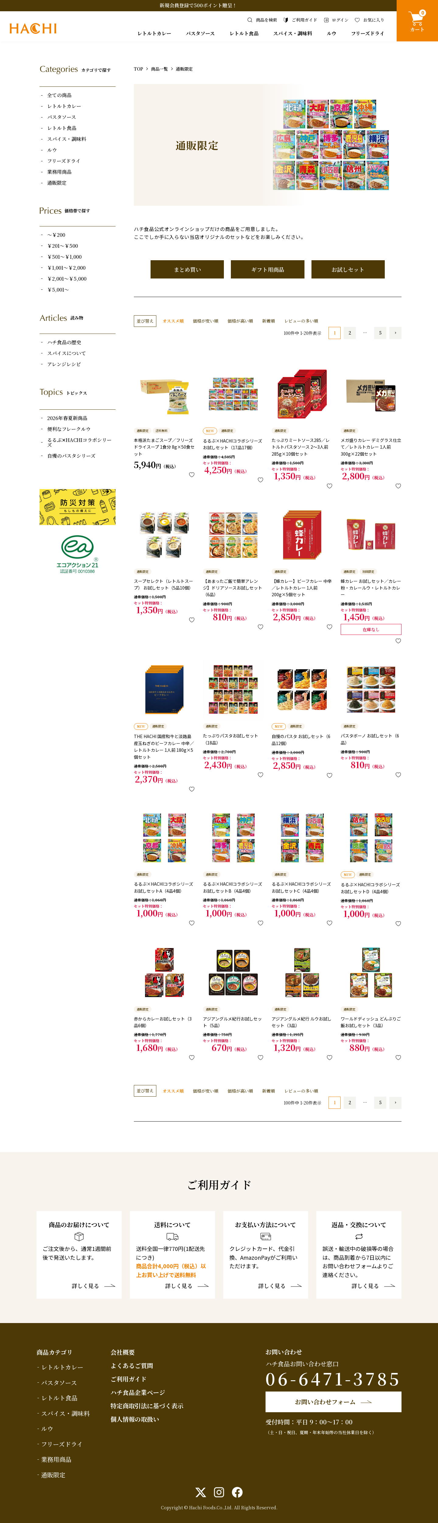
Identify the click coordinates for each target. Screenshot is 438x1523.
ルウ (331, 33)
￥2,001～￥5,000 (66, 278)
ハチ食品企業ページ (137, 1392)
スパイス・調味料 (292, 33)
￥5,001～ (58, 289)
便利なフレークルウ (69, 429)
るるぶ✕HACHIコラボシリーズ (79, 442)
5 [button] (380, 333)
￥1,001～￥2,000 (66, 267)
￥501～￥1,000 (64, 256)
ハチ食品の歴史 (64, 342)
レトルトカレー (154, 33)
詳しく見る (85, 1286)
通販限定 (57, 182)
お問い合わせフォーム (325, 1401)
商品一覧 (159, 69)
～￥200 (56, 235)
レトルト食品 (244, 33)
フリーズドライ (367, 33)
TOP (138, 69)
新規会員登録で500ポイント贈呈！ (198, 5)
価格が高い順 (240, 321)
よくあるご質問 (131, 1365)
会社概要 (122, 1352)
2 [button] (350, 333)
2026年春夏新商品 (67, 418)
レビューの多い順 (301, 321)
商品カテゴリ (54, 1352)
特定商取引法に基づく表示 (146, 1405)
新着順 (268, 321)
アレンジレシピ (64, 364)
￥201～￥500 (62, 245)
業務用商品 (59, 172)
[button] (395, 333)
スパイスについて (66, 353)
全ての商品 (59, 95)
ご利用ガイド (128, 1378)
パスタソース (200, 33)
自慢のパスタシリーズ (71, 455)
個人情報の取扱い (134, 1419)
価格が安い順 (205, 321)
